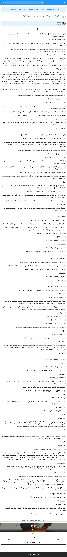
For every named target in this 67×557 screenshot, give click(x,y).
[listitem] (33, 23)
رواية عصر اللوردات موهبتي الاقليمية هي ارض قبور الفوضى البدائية (44, 16)
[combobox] (24, 2)
